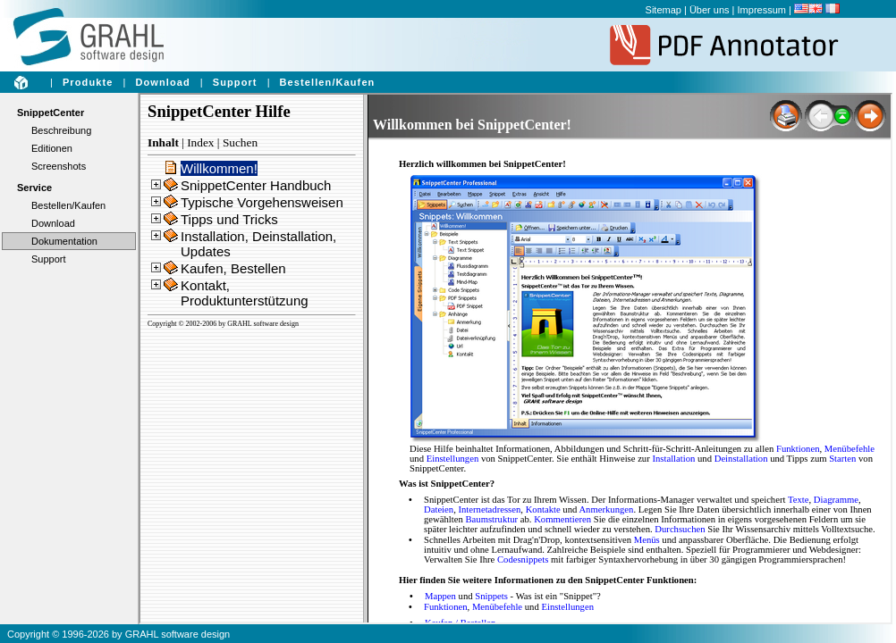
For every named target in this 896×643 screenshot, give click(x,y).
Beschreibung (61, 130)
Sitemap (663, 9)
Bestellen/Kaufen (328, 82)
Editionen (51, 148)
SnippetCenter (50, 112)
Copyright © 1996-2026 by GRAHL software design (118, 634)
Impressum (762, 9)
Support (235, 82)
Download (162, 82)
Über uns (709, 9)
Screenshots (58, 166)
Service (34, 187)
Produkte (88, 82)
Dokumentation (64, 241)
